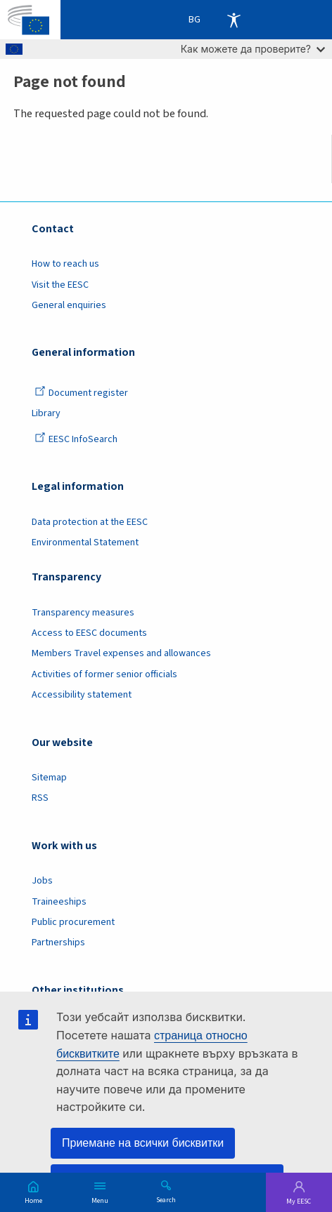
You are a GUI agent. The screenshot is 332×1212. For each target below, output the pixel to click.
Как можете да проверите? (253, 49)
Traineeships (59, 902)
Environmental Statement (85, 542)
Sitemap (49, 778)
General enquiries (69, 305)
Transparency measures (83, 613)
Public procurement (73, 922)
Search (166, 1199)
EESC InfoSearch (75, 439)
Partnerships (58, 942)
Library (46, 413)
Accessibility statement (82, 695)
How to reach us (65, 264)
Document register (81, 393)
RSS (40, 798)
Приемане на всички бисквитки (143, 1143)
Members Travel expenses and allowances (121, 653)
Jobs (42, 881)
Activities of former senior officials (104, 674)
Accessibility (233, 19)
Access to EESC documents (89, 633)
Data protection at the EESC (90, 522)
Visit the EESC (60, 285)
